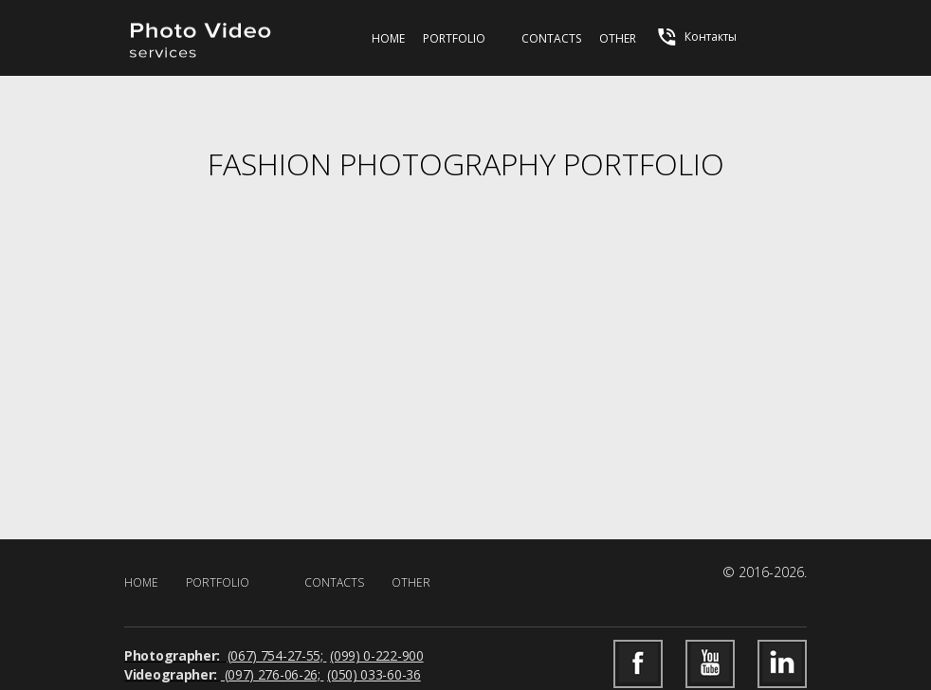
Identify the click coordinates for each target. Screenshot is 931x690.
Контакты (696, 36)
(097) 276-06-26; (272, 674)
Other (617, 38)
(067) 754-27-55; (277, 655)
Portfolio (454, 38)
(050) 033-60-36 (374, 674)
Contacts (551, 38)
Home (388, 38)
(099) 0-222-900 (377, 655)
